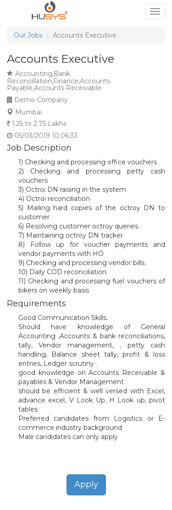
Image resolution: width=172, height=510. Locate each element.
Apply (86, 484)
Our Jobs (28, 35)
